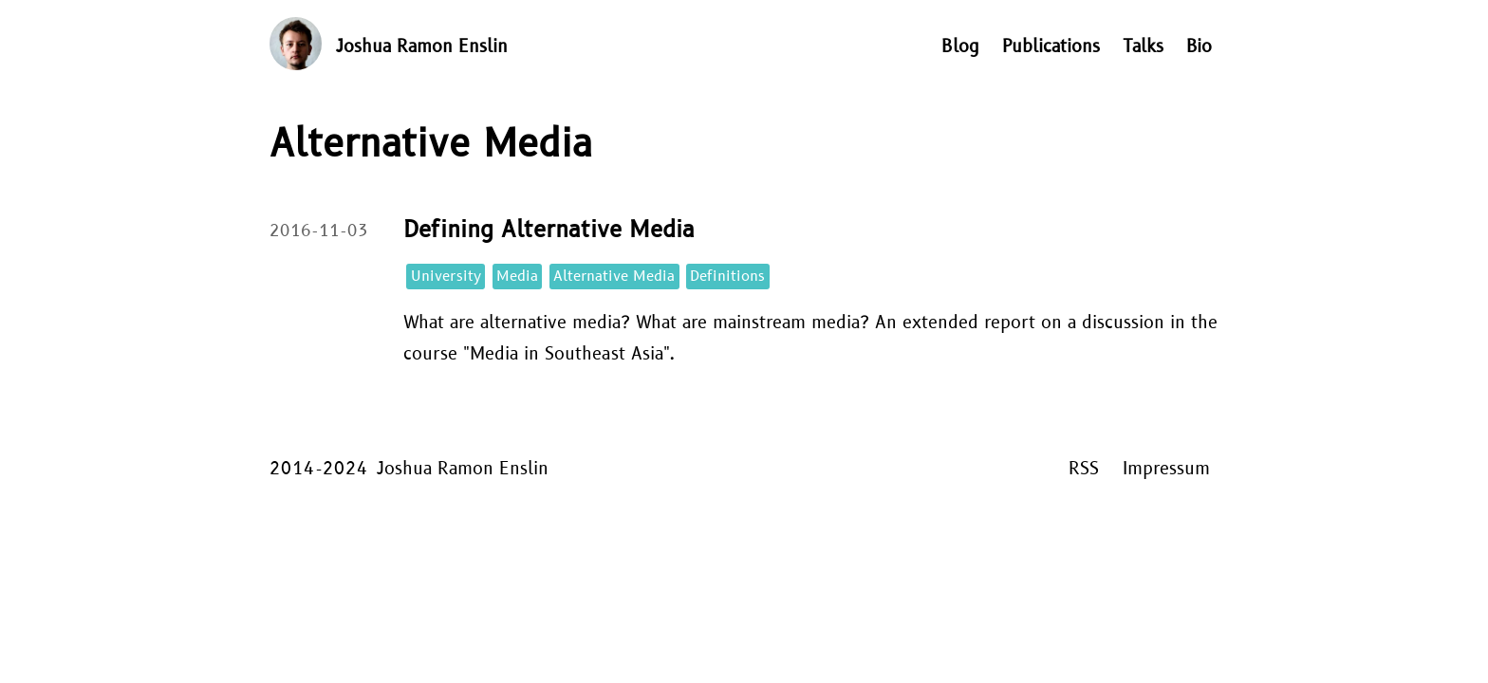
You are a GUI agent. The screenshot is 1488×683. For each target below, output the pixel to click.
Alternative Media (614, 276)
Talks (1143, 47)
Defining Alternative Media (549, 230)
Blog (960, 47)
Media (517, 276)
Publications (1051, 47)
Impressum (1166, 469)
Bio (1199, 47)
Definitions (727, 276)
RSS (1084, 469)
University (446, 276)
